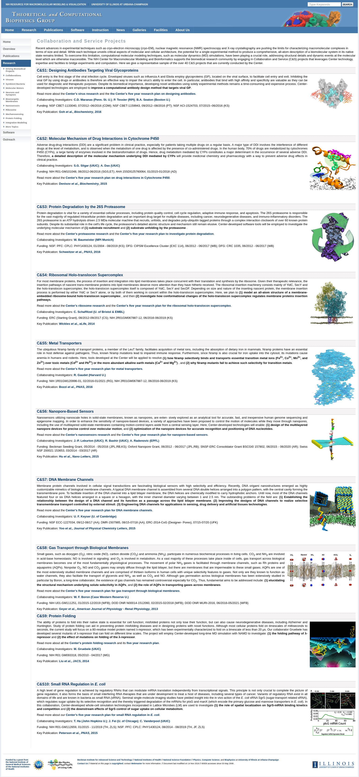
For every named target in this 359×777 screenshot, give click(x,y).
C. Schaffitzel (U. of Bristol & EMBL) (99, 312)
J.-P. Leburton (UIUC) (88, 440)
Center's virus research (82, 93)
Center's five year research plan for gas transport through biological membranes (123, 591)
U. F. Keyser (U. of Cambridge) (95, 516)
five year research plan (143, 643)
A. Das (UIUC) (110, 165)
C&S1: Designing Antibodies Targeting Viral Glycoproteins (87, 70)
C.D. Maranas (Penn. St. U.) (93, 99)
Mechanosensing (14, 114)
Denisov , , (83, 183)
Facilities (161, 30)
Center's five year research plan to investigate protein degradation (167, 234)
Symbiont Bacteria (15, 84)
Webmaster (136, 763)
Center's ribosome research (85, 305)
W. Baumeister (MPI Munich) (94, 239)
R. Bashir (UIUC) (116, 440)
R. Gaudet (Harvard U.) (90, 375)
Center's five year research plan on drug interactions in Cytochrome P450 (118, 177)
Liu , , (74, 661)
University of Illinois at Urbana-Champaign (119, 4)
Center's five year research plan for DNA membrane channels (109, 510)
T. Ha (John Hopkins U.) (90, 721)
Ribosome (11, 109)
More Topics (12, 126)
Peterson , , (78, 733)
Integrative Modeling (16, 122)
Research (29, 30)
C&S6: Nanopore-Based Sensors (65, 411)
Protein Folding (14, 118)
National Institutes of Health (147, 760)
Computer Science (211, 760)
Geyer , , (108, 609)
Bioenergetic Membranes (12, 100)
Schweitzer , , (80, 252)
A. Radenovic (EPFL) (144, 440)
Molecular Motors (15, 88)
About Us (182, 30)
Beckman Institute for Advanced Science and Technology (104, 760)
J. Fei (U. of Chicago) (123, 721)
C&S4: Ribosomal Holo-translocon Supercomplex (80, 275)
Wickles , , (77, 323)
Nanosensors (12, 105)
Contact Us (82, 763)
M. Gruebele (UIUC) (87, 649)
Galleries (139, 30)
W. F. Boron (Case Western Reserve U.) (101, 597)
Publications (53, 30)
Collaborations (13, 75)
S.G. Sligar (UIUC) (86, 165)
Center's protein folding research (92, 643)
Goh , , (80, 112)
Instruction (100, 30)
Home (9, 30)
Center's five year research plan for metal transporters (104, 369)
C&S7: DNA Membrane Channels (65, 480)
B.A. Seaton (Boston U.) (153, 99)
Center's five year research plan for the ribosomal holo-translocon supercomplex (174, 305)
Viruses (10, 79)
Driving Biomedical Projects (15, 70)
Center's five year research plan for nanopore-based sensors (164, 434)
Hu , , (79, 456)
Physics (197, 760)
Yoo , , (97, 528)
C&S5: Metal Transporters (59, 343)
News (121, 30)
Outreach (9, 139)
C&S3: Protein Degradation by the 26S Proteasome (81, 207)
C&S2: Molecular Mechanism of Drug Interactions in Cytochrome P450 (98, 139)
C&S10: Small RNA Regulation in (71, 684)
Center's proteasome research (87, 234)
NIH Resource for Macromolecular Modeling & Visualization (46, 4)
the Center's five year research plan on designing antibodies (152, 93)
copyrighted (117, 763)
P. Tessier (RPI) (124, 99)
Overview (9, 49)
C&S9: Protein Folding (56, 616)
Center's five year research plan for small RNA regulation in (112, 715)
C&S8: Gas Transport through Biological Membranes (82, 548)
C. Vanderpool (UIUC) (155, 721)
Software (77, 30)
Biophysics (230, 760)
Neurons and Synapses (12, 93)
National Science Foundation (177, 760)
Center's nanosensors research (88, 434)
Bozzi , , (76, 387)
